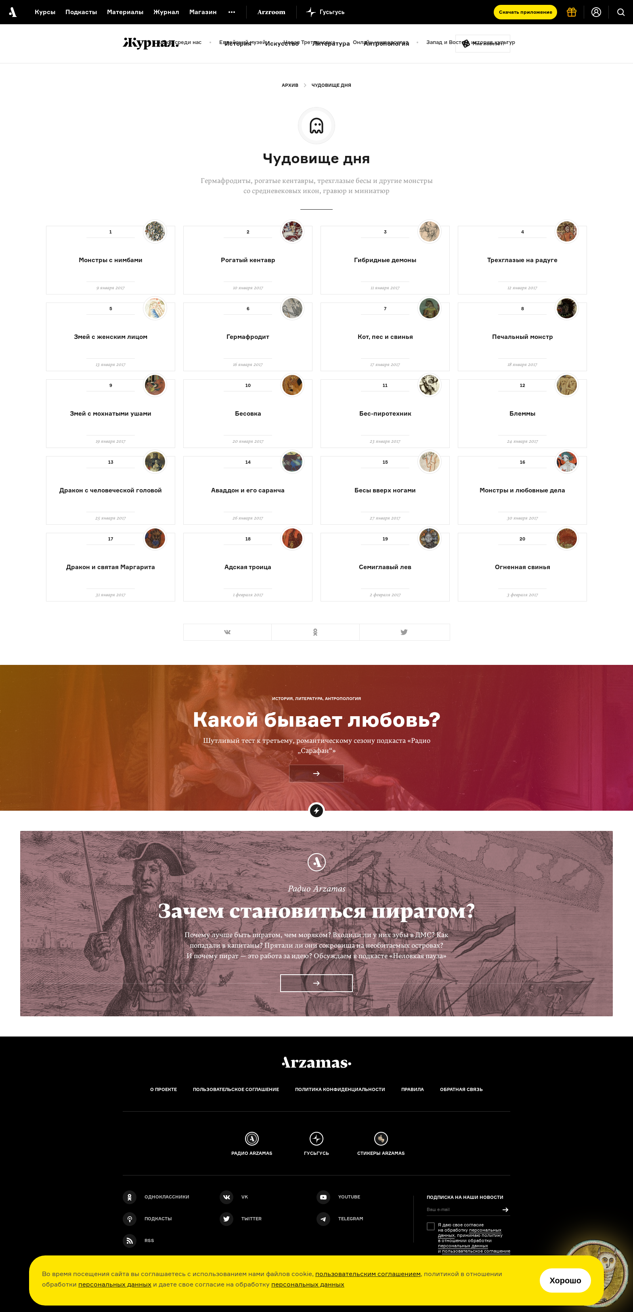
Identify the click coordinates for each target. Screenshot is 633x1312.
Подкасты (81, 12)
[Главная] (316, 1062)
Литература (331, 43)
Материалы (125, 12)
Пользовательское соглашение (236, 1089)
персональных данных (114, 1284)
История (238, 43)
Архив (290, 85)
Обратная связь (461, 1089)
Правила (412, 1089)
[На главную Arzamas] (12, 12)
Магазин (203, 12)
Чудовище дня (331, 85)
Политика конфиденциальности (340, 1089)
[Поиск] (621, 12)
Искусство (282, 43)
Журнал (166, 12)
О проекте (163, 1089)
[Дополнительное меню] (232, 12)
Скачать (525, 12)
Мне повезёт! (488, 43)
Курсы (45, 12)
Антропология (386, 43)
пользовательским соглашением (368, 1274)
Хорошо (565, 1280)
